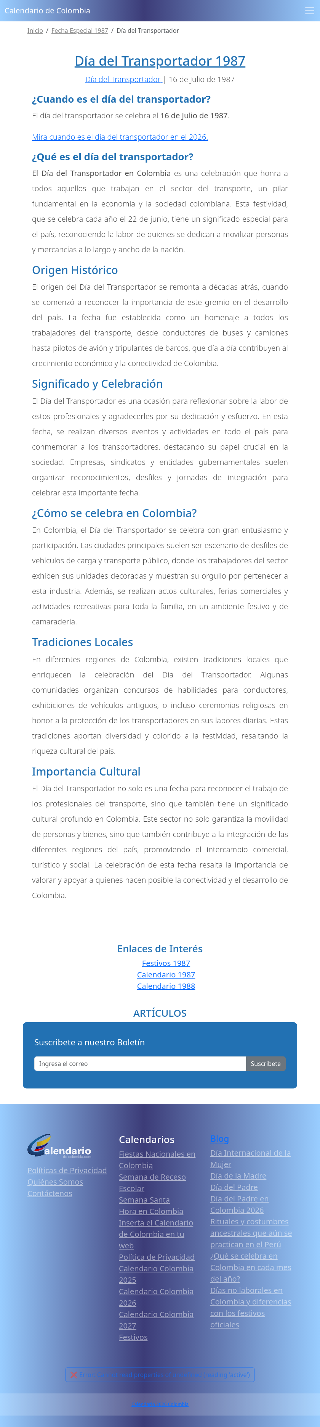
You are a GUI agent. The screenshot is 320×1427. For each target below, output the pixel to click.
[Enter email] (140, 1063)
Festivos (133, 1337)
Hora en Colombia (151, 1211)
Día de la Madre (238, 1176)
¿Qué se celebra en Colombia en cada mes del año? (250, 1267)
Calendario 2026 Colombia (160, 1404)
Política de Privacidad (157, 1257)
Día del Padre (234, 1187)
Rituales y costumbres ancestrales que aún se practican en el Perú (251, 1233)
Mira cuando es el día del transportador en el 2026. (120, 137)
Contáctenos (49, 1193)
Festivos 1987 (166, 963)
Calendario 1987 (166, 974)
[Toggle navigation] (309, 10)
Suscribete (266, 1063)
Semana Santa (144, 1200)
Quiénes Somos (55, 1182)
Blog (219, 1138)
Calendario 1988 (166, 986)
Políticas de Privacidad (67, 1170)
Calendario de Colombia (47, 10)
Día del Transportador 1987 (160, 60)
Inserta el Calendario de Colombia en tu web (156, 1234)
